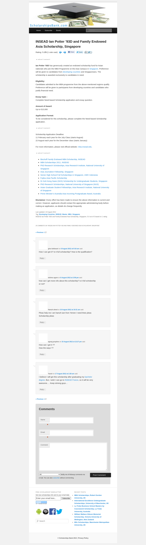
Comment (44, 445)
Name (44, 420)
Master (64, 214)
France (75, 380)
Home (38, 30)
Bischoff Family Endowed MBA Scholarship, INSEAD (62, 159)
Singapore (93, 69)
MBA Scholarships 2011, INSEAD (54, 162)
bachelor (88, 377)
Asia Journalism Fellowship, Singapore (56, 172)
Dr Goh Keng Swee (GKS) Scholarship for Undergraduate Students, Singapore (73, 181)
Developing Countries (47, 214)
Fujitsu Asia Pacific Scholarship (53, 178)
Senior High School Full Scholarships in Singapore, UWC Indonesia (69, 175)
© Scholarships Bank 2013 (67, 538)
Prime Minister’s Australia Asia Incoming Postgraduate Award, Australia (70, 194)
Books (58, 30)
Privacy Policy (83, 538)
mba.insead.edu (85, 147)
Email (44, 433)
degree (42, 380)
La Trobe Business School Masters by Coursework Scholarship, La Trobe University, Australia (89, 508)
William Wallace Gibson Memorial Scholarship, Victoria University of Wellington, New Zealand (87, 517)
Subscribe (48, 30)
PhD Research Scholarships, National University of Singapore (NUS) (69, 184)
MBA (70, 214)
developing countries (71, 72)
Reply (42, 258)
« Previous (39, 232)
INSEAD (58, 214)
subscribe (56, 478)
